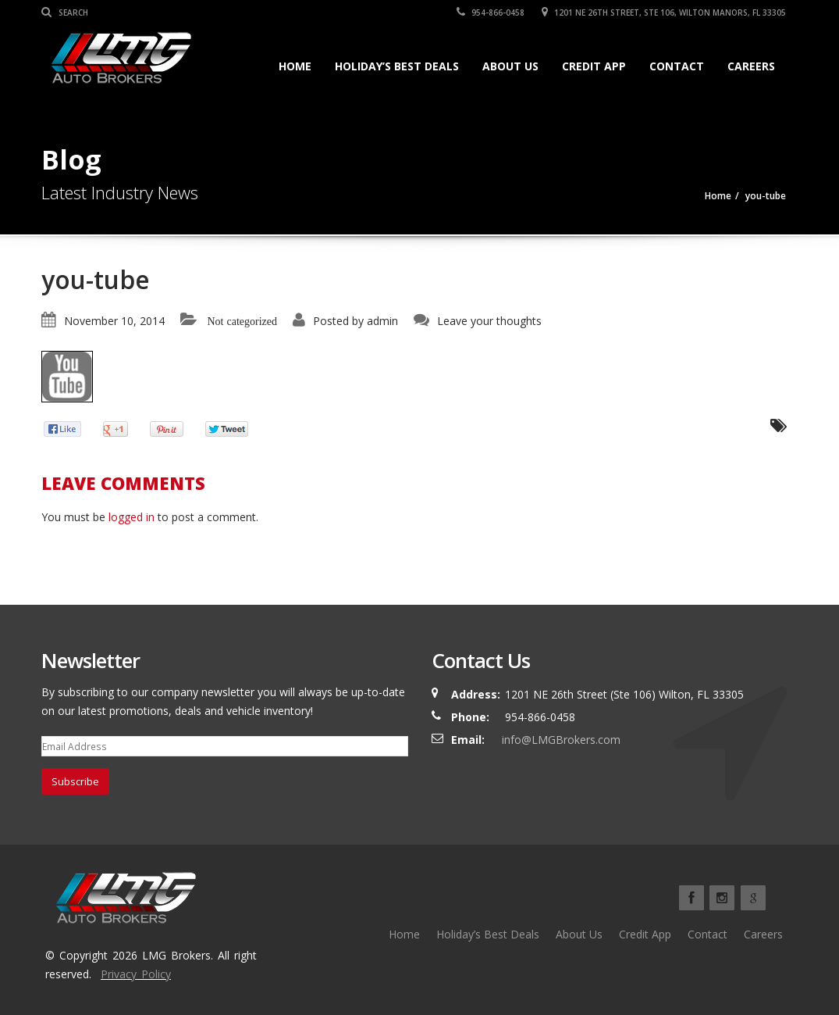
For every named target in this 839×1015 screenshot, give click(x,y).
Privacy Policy (136, 974)
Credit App (594, 66)
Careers (751, 66)
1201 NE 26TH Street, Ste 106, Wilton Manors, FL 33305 (664, 12)
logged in (131, 516)
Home (295, 66)
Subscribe (75, 781)
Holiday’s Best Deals (397, 66)
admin (382, 320)
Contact (676, 66)
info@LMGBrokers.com (561, 739)
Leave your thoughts (489, 320)
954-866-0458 (491, 12)
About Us (510, 66)
